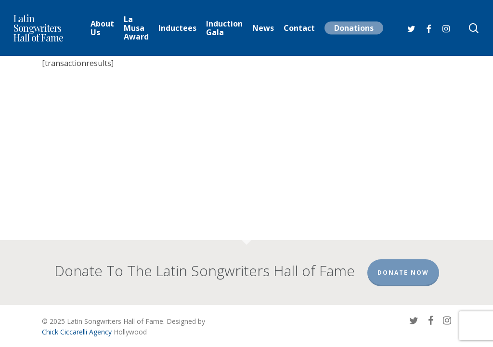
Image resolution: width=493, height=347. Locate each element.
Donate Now (403, 272)
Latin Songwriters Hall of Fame (38, 27)
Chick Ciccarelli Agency (77, 331)
